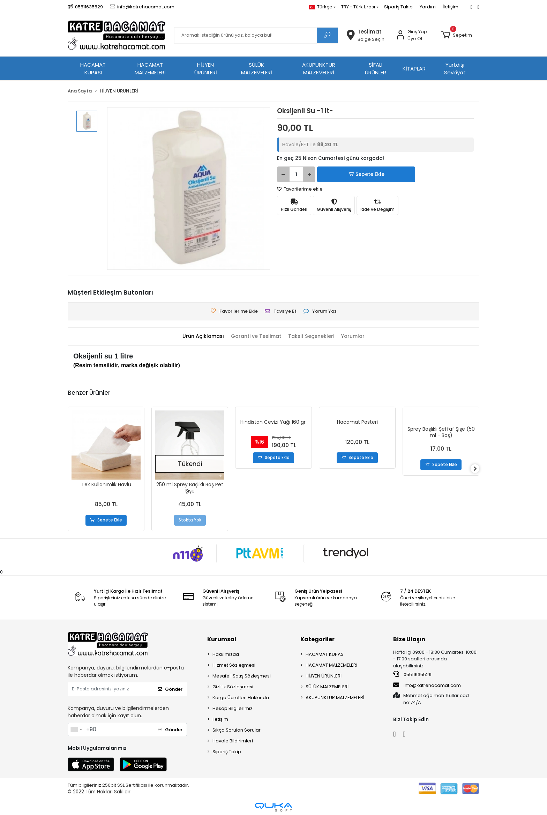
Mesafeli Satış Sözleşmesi (241, 676)
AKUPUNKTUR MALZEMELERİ (318, 68)
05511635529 (412, 674)
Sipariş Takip (398, 6)
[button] (456, 35)
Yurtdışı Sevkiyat (455, 68)
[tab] (199, 336)
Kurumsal (221, 639)
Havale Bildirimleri (232, 741)
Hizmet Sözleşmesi (233, 665)
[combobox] (76, 729)
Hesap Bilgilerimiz (232, 708)
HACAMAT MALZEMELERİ (150, 68)
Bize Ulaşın (409, 639)
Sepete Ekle (341, 174)
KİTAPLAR (414, 68)
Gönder (170, 689)
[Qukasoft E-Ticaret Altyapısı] (273, 807)
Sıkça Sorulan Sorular (236, 730)
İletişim (450, 6)
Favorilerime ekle (300, 189)
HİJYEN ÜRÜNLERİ (205, 68)
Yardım (428, 6)
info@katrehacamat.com (427, 685)
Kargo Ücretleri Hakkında (240, 697)
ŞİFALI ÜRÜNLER (375, 68)
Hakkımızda (225, 654)
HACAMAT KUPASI (93, 68)
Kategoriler (317, 639)
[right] (479, 469)
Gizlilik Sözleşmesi (232, 686)
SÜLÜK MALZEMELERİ (256, 68)
